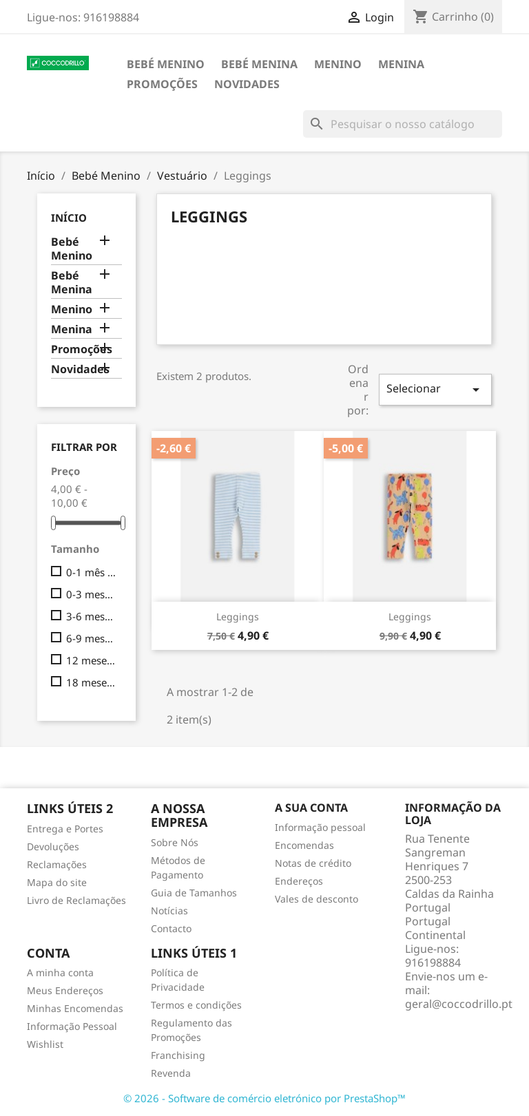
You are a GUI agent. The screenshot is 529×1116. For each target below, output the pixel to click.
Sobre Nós (174, 842)
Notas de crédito (313, 863)
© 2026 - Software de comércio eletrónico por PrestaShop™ (264, 1098)
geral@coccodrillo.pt (458, 1003)
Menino (338, 64)
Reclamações (57, 864)
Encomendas (304, 845)
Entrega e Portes (65, 828)
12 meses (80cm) (91, 660)
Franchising (178, 1055)
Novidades (247, 84)
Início (69, 217)
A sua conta (311, 807)
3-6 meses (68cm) (91, 616)
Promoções (162, 84)
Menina (401, 64)
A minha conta (60, 972)
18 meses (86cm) (91, 682)
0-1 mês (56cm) (91, 572)
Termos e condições (196, 1004)
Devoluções (53, 846)
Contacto (171, 928)
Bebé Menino (166, 64)
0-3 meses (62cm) (91, 594)
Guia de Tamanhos (194, 892)
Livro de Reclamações (76, 900)
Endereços (299, 880)
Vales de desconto (316, 898)
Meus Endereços (65, 990)
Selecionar (435, 389)
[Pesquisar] (402, 124)
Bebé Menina (259, 64)
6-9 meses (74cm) (91, 638)
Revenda (171, 1073)
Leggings (237, 616)
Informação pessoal (320, 827)
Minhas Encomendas (75, 1008)
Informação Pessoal (72, 1026)
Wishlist (45, 1044)
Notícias (169, 910)
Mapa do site (57, 882)
